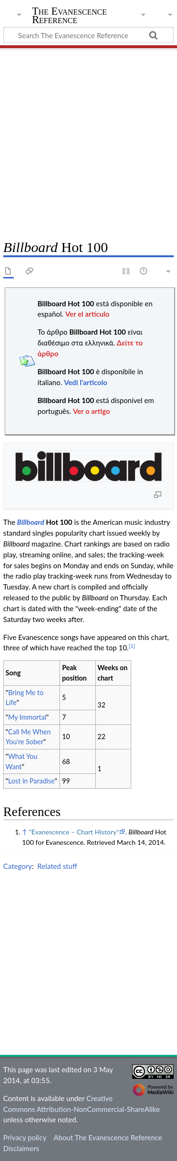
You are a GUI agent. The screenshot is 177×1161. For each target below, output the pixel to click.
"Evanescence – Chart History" (74, 832)
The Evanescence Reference (69, 16)
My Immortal (27, 717)
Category (17, 866)
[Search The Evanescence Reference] (88, 34)
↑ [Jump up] (24, 832)
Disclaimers (21, 1148)
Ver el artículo (87, 314)
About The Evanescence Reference (107, 1137)
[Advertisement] (88, 140)
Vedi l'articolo (85, 382)
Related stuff (57, 866)
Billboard (30, 522)
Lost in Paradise (31, 781)
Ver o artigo (91, 411)
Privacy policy (24, 1137)
